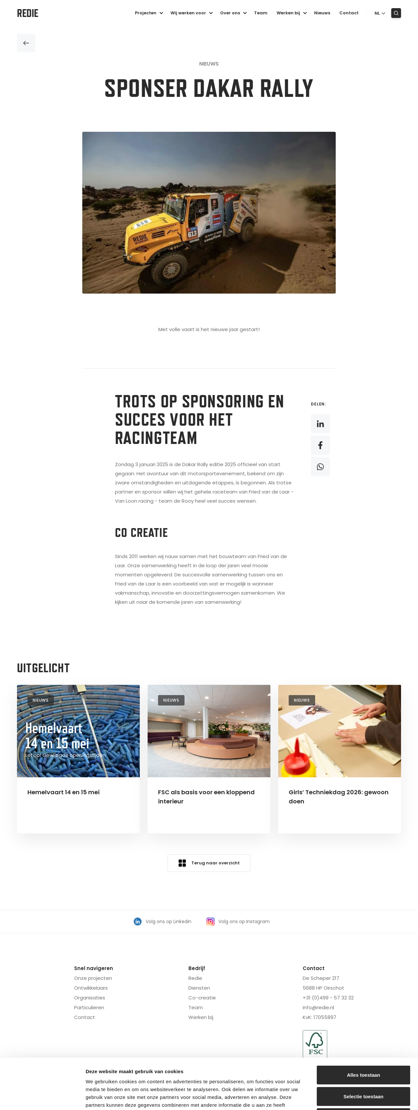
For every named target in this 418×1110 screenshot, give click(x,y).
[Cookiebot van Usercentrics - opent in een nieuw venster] (42, 1097)
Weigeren (363, 1067)
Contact (349, 13)
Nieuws (322, 13)
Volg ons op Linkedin (162, 922)
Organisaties (89, 997)
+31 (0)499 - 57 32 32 (328, 997)
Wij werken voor (192, 13)
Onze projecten (93, 978)
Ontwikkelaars (91, 987)
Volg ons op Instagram (238, 922)
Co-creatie (202, 997)
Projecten (150, 13)
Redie (27, 13)
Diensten (199, 987)
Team (260, 13)
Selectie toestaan (364, 1046)
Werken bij (293, 13)
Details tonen (352, 1097)
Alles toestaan (363, 1024)
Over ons (234, 13)
